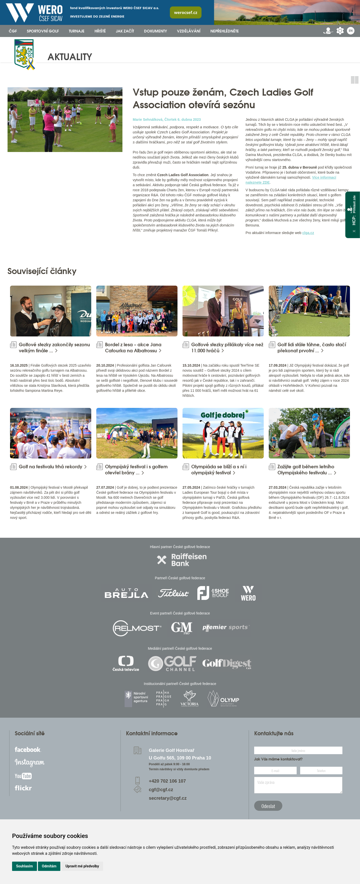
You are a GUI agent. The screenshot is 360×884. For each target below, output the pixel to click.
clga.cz (308, 233)
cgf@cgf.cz (161, 789)
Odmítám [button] (49, 866)
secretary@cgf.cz (168, 798)
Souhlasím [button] (24, 866)
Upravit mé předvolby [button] (82, 866)
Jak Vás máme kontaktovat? (278, 759)
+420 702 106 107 (167, 781)
